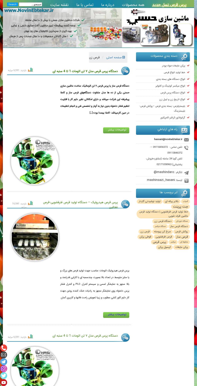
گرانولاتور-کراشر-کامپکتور (172, 118)
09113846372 (174, 153)
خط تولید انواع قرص (174, 72)
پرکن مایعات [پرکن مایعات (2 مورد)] (181, 247)
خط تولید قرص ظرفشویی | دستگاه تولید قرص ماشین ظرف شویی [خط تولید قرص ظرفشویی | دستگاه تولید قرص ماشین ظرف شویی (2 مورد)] (163, 214)
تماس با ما (84, 5)
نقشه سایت (59, 5)
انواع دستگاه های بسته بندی (170, 79)
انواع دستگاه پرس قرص (172, 93)
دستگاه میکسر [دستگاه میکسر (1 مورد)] (160, 226)
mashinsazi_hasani (161, 180)
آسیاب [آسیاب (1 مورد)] (185, 201)
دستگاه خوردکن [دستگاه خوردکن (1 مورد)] (182, 221)
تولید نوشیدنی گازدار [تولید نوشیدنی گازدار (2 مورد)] (149, 201)
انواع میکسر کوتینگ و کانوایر (170, 86)
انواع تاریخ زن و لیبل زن (172, 99)
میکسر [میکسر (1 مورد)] (173, 242)
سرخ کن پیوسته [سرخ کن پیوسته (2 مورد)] (162, 232)
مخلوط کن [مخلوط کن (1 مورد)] (184, 242)
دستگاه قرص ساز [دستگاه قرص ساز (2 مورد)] (179, 226)
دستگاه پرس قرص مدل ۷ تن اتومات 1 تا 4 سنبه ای (85, 71)
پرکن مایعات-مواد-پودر (173, 66)
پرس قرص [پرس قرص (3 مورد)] (159, 242)
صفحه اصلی (115, 57)
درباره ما (107, 5)
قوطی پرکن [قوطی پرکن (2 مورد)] (145, 237)
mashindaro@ (164, 172)
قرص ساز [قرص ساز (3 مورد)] (182, 237)
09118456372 (160, 147)
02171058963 (164, 164)
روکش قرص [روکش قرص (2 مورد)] (181, 232)
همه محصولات (133, 5)
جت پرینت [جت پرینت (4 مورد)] (180, 206)
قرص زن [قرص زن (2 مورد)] (145, 232)
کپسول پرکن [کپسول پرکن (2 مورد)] (164, 247)
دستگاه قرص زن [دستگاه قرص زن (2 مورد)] (163, 221)
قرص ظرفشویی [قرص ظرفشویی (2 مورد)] (164, 237)
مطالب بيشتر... (69, 319)
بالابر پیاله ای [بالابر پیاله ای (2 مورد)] (172, 201)
